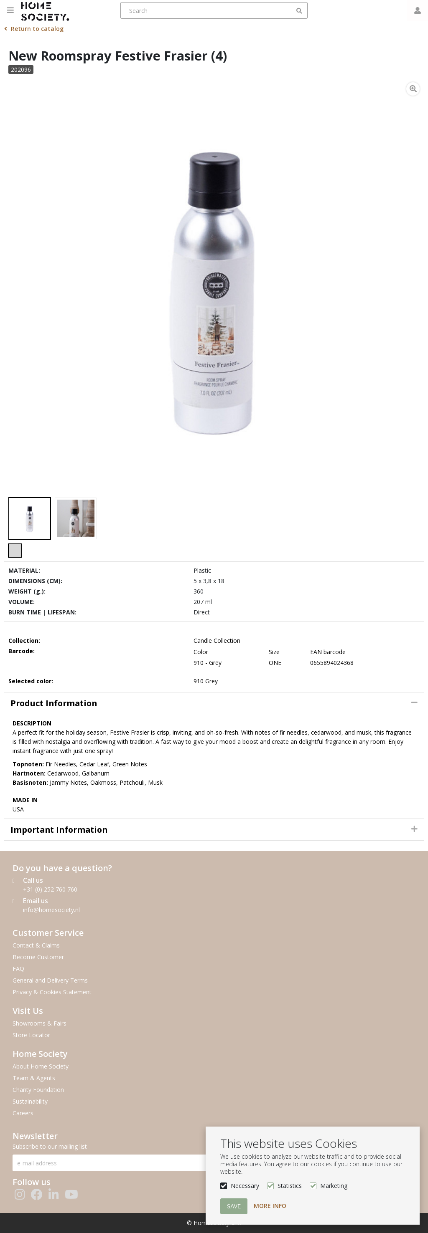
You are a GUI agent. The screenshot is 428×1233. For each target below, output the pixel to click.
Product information (53, 703)
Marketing (333, 1186)
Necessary (245, 1186)
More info (270, 1206)
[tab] (214, 703)
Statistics (290, 1186)
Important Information (58, 829)
